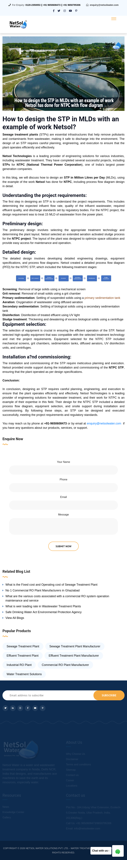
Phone (63, 479)
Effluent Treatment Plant (23, 655)
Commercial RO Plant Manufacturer (65, 665)
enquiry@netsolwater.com (104, 5)
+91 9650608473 (52, 5)
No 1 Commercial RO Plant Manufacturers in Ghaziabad (42, 590)
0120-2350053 (32, 5)
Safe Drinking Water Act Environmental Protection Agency (43, 612)
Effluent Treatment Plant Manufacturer (74, 655)
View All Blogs (14, 618)
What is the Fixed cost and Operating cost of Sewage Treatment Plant (51, 584)
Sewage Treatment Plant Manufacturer (74, 646)
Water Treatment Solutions (24, 674)
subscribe (109, 695)
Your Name (63, 462)
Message (63, 514)
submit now (63, 546)
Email (63, 497)
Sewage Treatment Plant (23, 646)
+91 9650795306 (72, 5)
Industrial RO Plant (19, 665)
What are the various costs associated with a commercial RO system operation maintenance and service (57, 598)
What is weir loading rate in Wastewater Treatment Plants (43, 606)
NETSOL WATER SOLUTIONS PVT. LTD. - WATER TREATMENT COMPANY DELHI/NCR (72, 848)
